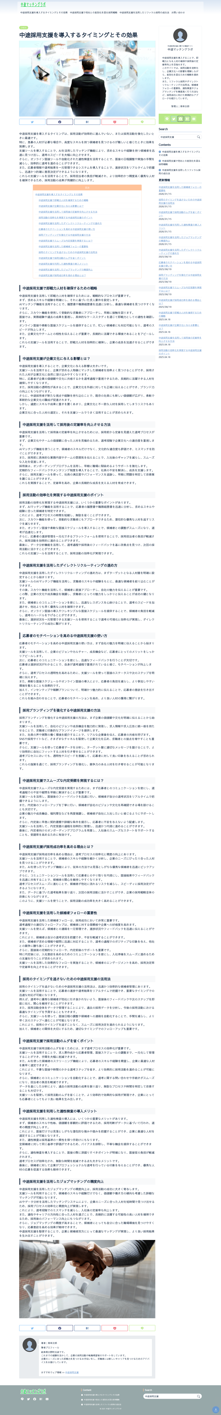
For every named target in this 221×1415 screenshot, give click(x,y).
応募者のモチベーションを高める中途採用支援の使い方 (67, 229)
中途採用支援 (72, 1372)
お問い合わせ (178, 12)
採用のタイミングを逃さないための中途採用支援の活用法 (68, 252)
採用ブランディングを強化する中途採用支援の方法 (64, 234)
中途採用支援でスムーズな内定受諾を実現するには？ (66, 240)
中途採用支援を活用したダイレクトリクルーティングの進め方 (70, 223)
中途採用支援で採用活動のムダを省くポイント (62, 258)
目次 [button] (87, 187)
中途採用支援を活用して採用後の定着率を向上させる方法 (68, 211)
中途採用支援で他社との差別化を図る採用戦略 (93, 12)
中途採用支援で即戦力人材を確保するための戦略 (63, 200)
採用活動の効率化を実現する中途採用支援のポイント (66, 217)
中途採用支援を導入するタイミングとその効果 (44, 12)
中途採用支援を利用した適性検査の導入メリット (63, 263)
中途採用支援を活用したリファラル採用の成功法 (144, 12)
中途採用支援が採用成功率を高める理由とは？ (62, 275)
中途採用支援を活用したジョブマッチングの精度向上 (66, 269)
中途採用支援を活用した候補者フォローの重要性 (63, 246)
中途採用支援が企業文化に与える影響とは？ (61, 205)
